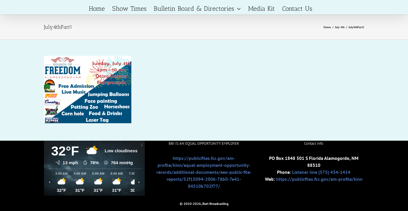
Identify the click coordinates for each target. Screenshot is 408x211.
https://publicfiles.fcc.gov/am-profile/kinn (319, 179)
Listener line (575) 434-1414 (321, 172)
